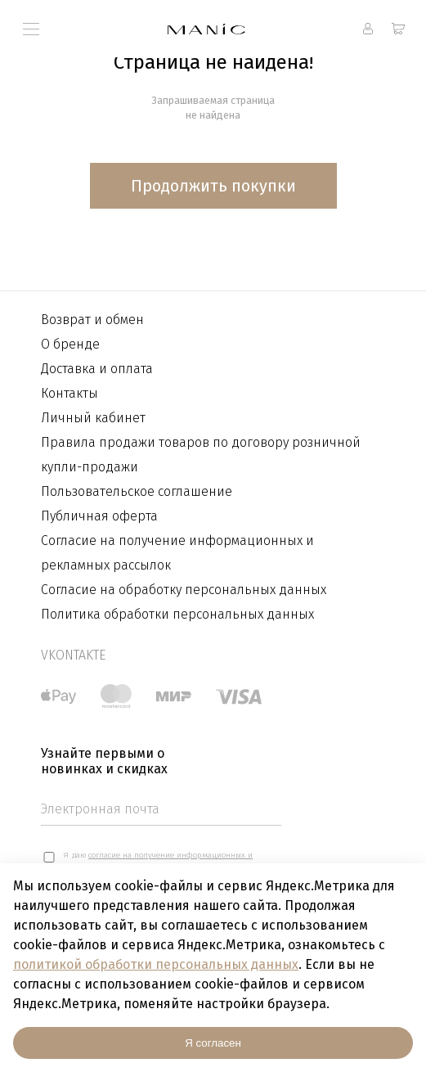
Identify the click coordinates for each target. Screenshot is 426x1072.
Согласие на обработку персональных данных (183, 589)
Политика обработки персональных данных (177, 614)
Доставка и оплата (97, 368)
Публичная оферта (99, 516)
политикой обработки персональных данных (155, 964)
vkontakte (73, 655)
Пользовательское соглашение (136, 491)
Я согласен (213, 1043)
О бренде (70, 344)
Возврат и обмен (92, 319)
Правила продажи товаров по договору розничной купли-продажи (201, 455)
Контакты (69, 393)
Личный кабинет (93, 418)
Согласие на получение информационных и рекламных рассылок (177, 553)
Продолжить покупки (213, 186)
